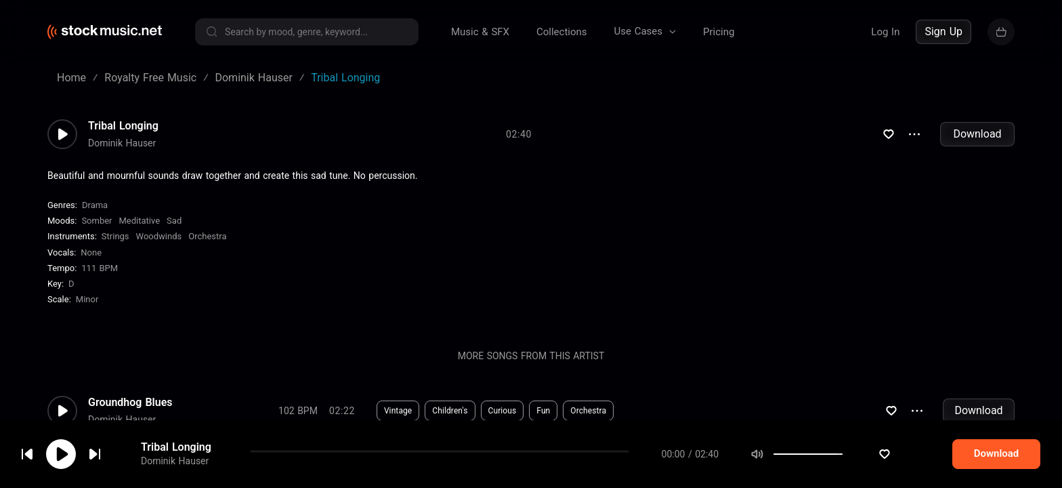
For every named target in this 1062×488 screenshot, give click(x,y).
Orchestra (207, 236)
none (91, 252)
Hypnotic (546, 469)
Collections (561, 32)
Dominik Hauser (122, 143)
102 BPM (298, 410)
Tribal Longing (123, 126)
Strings (115, 236)
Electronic (402, 469)
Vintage (398, 410)
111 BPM (99, 268)
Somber (96, 221)
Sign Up (943, 31)
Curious (502, 410)
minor (87, 299)
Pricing (718, 32)
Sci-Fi (451, 469)
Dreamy (496, 469)
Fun (543, 410)
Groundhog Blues (130, 402)
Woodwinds (159, 236)
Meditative (140, 221)
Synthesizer (665, 469)
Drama (95, 205)
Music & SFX (480, 32)
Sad (174, 221)
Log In (885, 32)
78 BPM (298, 469)
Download (977, 133)
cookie (91, 452)
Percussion (603, 469)
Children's (449, 410)
